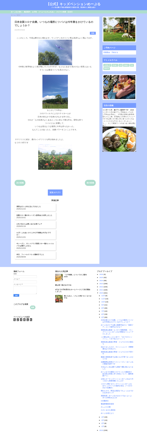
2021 (101, 264)
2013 (101, 423)
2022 (101, 260)
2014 (101, 419)
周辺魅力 (115, 65)
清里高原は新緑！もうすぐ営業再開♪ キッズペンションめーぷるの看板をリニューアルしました (117, 306)
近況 (92, 33)
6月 (102, 288)
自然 (120, 65)
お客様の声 (107, 65)
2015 (101, 416)
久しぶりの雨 (106, 381)
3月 (102, 394)
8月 (102, 282)
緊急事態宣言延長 (107, 378)
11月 (103, 272)
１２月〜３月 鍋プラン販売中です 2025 (118, 110)
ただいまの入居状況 (108, 384)
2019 (101, 404)
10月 (103, 276)
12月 (103, 269)
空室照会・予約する (110, 52)
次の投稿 (20, 183)
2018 (101, 407)
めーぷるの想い (16, 12)
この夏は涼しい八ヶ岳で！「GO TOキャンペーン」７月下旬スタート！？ (116, 312)
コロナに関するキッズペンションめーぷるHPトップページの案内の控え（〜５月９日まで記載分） (116, 359)
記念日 (70, 12)
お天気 (34, 12)
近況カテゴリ (55, 192)
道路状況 (106, 68)
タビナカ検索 (61, 12)
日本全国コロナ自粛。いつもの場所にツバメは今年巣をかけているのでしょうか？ (117, 295)
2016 (101, 413)
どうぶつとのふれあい (46, 12)
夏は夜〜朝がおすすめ (63, 259)
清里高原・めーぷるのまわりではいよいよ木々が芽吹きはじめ (116, 370)
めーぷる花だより (107, 387)
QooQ (77, 431)
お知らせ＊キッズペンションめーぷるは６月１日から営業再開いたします (117, 354)
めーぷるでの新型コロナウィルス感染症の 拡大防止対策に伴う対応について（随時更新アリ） (117, 348)
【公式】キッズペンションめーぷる (73, 4)
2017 (101, 410)
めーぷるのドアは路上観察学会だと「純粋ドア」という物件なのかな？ (117, 300)
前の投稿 (90, 183)
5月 (102, 291)
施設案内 (27, 12)
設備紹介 (126, 65)
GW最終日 (105, 375)
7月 (102, 285)
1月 (102, 400)
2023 (101, 257)
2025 (101, 251)
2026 (101, 248)
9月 (102, 279)
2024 (101, 254)
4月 (102, 391)
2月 (102, 397)
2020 (101, 267)
